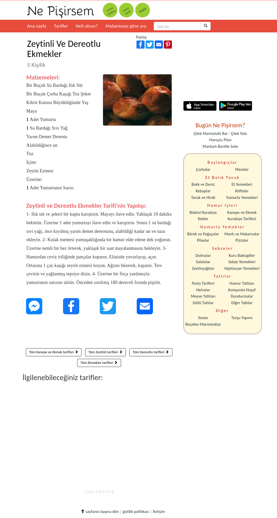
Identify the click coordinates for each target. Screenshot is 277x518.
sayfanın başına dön (100, 511)
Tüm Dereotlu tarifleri (151, 352)
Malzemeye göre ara (126, 26)
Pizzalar (241, 240)
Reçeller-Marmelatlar (203, 324)
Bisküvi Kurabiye (203, 212)
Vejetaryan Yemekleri (242, 268)
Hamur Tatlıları (242, 283)
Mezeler (242, 169)
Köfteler (242, 191)
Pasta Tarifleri (203, 283)
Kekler (203, 218)
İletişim (159, 511)
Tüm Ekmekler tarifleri (99, 363)
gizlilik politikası (136, 511)
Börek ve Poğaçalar (203, 234)
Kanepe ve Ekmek (241, 212)
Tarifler (61, 26)
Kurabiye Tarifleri (242, 218)
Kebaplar (203, 191)
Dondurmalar (242, 296)
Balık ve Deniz (203, 184)
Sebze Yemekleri (241, 261)
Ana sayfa (36, 26)
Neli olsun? (87, 26)
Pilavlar (203, 240)
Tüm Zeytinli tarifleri (105, 352)
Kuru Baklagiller (242, 255)
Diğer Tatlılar (241, 302)
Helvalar (203, 289)
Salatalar (203, 261)
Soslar (203, 317)
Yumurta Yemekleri (242, 197)
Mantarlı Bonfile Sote (220, 146)
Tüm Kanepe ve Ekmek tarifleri (53, 352)
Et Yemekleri (241, 184)
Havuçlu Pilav (220, 139)
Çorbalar (203, 169)
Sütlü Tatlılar (203, 302)
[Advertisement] (99, 332)
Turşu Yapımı (242, 317)
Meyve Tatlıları (203, 296)
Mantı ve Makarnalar (242, 234)
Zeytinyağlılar (203, 268)
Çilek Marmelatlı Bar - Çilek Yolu (220, 133)
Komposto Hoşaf (242, 289)
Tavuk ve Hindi (203, 197)
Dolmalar (203, 255)
